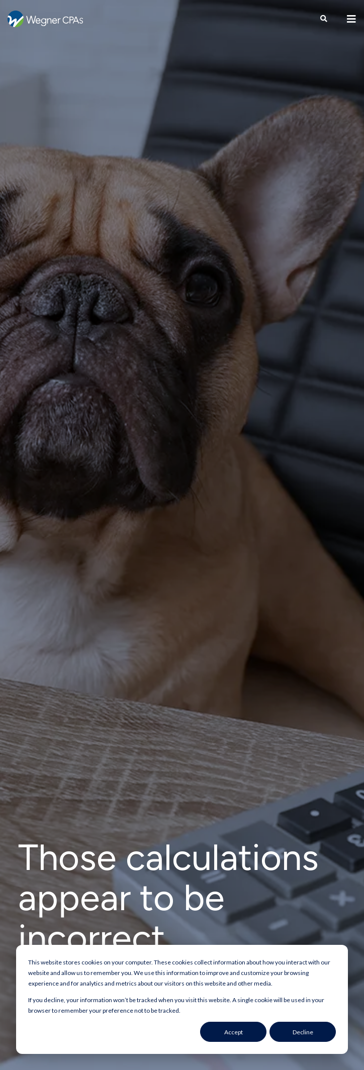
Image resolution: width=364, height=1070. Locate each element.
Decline (303, 1032)
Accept (233, 1032)
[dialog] (182, 999)
